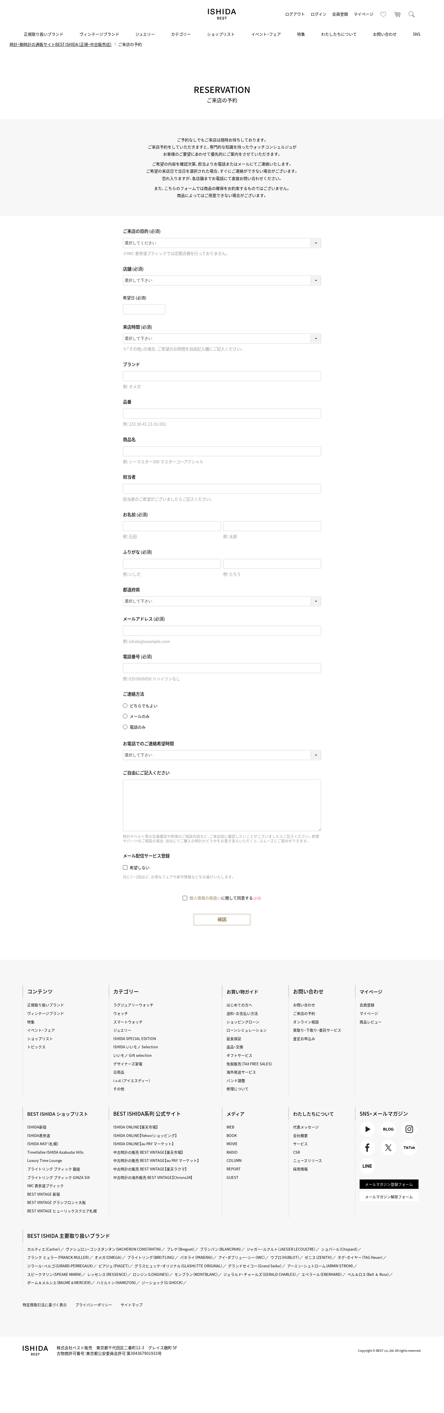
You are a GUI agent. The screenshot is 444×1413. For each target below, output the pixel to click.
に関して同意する (225, 898)
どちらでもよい (143, 706)
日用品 (120, 1072)
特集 (301, 34)
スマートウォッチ (130, 1021)
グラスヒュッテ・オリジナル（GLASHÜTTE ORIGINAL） (191, 1266)
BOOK (232, 1135)
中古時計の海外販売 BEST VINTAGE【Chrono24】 (156, 1177)
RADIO (232, 1152)
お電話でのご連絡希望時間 (148, 743)
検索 (411, 14)
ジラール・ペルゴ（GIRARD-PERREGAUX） (64, 1266)
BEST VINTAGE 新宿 (45, 1194)
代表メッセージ (307, 1127)
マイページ (363, 14)
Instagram (408, 1130)
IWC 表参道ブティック (48, 1186)
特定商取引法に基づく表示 (47, 1305)
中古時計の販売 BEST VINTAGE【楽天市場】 (151, 1152)
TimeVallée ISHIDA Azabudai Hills (59, 1152)
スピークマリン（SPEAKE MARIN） (57, 1274)
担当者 (129, 477)
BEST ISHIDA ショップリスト (62, 1114)
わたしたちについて (339, 34)
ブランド (131, 364)
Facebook (367, 1150)
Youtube (367, 1130)
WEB (231, 1127)
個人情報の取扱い (205, 898)
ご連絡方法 (133, 694)
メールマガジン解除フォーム (388, 1202)
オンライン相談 (307, 1021)
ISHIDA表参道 (40, 1135)
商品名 (129, 439)
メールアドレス (144, 619)
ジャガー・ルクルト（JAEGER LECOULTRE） (302, 1249)
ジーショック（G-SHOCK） (224, 1282)
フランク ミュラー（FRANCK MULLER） (62, 1257)
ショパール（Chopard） (365, 1249)
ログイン (318, 14)
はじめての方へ (240, 1005)
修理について (238, 1089)
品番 (127, 402)
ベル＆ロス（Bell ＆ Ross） (51, 1282)
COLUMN (235, 1160)
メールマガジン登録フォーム (388, 1189)
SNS (416, 34)
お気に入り (383, 14)
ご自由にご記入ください (146, 773)
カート (397, 14)
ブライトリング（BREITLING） (162, 1257)
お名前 (135, 515)
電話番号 (137, 657)
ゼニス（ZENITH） (342, 1257)
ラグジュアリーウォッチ (135, 1005)
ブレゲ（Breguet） (193, 1249)
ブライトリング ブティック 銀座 (56, 1169)
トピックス (38, 1047)
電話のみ (138, 727)
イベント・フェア (266, 34)
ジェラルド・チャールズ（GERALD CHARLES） (278, 1274)
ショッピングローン (244, 1021)
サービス (301, 1144)
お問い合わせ (385, 34)
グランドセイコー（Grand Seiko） (274, 1266)
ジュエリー (145, 34)
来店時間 (137, 327)
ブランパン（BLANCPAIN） (237, 1249)
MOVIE (232, 1144)
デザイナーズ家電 (129, 1063)
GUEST (233, 1177)
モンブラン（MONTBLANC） (209, 1274)
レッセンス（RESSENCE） (114, 1274)
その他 (120, 1089)
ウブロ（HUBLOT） (306, 1257)
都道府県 (131, 589)
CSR (296, 1152)
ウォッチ (122, 1013)
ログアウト (295, 14)
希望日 (134, 298)
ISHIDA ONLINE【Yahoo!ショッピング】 (148, 1135)
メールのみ (140, 716)
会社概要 (301, 1135)
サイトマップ (140, 1305)
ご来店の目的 (142, 231)
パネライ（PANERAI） (211, 1257)
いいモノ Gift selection (134, 1055)
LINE (367, 1169)
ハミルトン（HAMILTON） (175, 1282)
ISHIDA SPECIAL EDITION (136, 1038)
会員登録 (340, 14)
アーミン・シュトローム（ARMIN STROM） (344, 1266)
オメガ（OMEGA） (116, 1257)
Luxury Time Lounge (47, 1160)
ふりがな (137, 552)
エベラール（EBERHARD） (345, 1274)
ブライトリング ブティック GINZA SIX (61, 1177)
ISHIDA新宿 (38, 1127)
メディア (237, 1114)
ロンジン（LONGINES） (160, 1274)
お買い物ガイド (244, 992)
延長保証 (234, 1038)
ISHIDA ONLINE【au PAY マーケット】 (146, 1144)
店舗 (133, 269)
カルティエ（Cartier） (46, 1249)
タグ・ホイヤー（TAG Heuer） (386, 1257)
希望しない (140, 867)
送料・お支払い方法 (243, 1013)
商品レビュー (371, 1021)
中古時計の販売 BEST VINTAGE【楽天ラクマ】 (153, 1169)
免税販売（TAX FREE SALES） (251, 1063)
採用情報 (301, 1169)
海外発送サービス (242, 1072)
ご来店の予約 (305, 1013)
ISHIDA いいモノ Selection (137, 1047)
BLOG (387, 1130)
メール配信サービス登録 (146, 856)
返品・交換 (235, 1047)
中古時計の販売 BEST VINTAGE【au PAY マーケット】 (160, 1160)
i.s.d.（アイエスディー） (134, 1080)
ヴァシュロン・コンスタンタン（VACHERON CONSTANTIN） (121, 1249)
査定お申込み (305, 1038)
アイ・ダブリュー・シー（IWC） (260, 1257)
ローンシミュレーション (248, 1030)
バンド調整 (237, 1080)
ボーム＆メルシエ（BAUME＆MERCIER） (113, 1282)
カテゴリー (181, 34)
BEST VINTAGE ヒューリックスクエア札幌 (65, 1211)
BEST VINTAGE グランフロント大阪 (59, 1202)
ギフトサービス (240, 1055)
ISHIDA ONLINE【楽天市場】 (137, 1127)
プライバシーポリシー (99, 1305)
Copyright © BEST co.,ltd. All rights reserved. (385, 1350)
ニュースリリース (308, 1160)
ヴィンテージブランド (99, 34)
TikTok (408, 1150)
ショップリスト (221, 34)
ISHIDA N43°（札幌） (45, 1144)
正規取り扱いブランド (43, 34)
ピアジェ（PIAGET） (122, 1266)
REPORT (234, 1169)
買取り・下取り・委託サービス (318, 1030)
